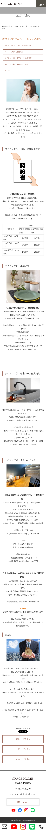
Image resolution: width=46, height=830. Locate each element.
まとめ (7, 70)
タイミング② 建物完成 (13, 52)
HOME (4, 26)
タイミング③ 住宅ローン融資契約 (18, 58)
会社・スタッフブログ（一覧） (16, 26)
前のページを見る (23, 739)
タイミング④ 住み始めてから (16, 64)
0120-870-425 (23, 789)
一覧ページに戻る (23, 749)
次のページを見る (23, 759)
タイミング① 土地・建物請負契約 (18, 45)
